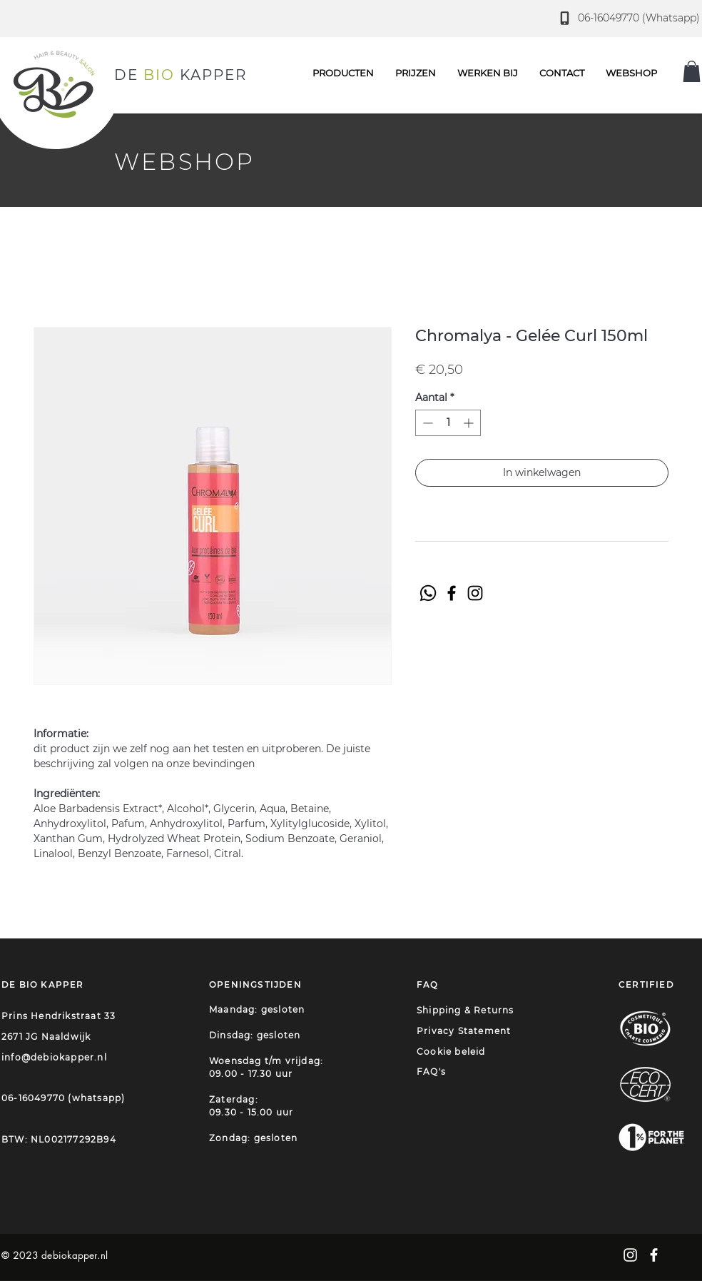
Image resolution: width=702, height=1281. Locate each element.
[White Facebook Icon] (654, 1255)
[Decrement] (426, 422)
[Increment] (470, 422)
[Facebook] (452, 593)
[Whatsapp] (428, 593)
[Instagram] (475, 593)
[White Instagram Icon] (630, 1255)
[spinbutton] (448, 422)
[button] (562, 73)
